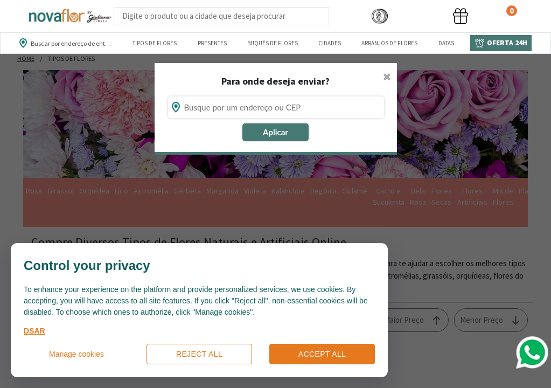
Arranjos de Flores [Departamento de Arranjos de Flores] (389, 43)
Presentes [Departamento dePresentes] (212, 43)
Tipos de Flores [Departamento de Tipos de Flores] (154, 43)
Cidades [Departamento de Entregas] (329, 43)
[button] (380, 16)
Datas (446, 43)
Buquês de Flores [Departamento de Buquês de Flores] (272, 43)
